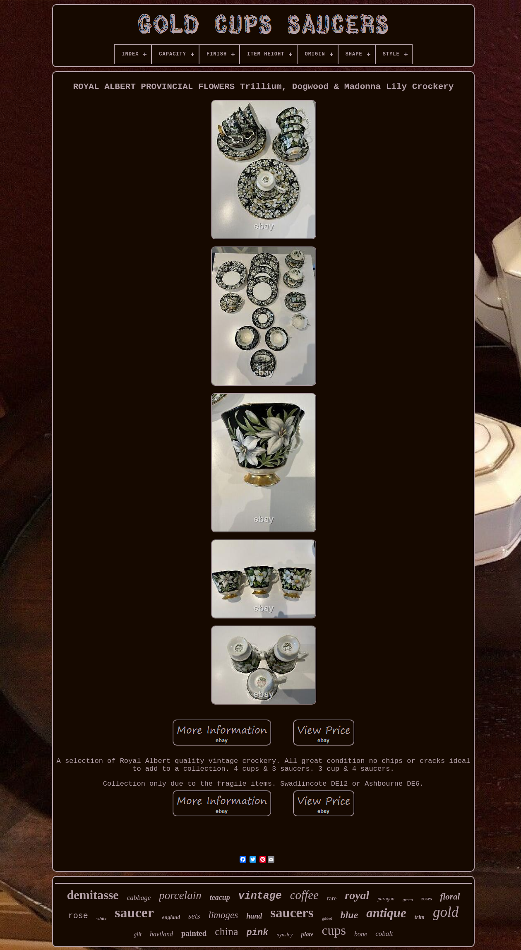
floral (450, 897)
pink (258, 933)
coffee (304, 895)
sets (194, 916)
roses (426, 899)
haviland (161, 934)
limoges (223, 915)
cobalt (384, 934)
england (171, 917)
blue (349, 914)
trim (420, 917)
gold (446, 912)
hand (254, 916)
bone (360, 934)
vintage (260, 896)
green (408, 899)
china (226, 932)
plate (307, 934)
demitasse (93, 895)
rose (78, 916)
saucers (291, 912)
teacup (220, 897)
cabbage (139, 898)
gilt (138, 934)
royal (357, 895)
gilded (327, 918)
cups (334, 930)
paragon (385, 899)
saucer (134, 912)
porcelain (180, 895)
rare (331, 898)
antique (386, 913)
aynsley (284, 934)
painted (193, 933)
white (101, 918)
